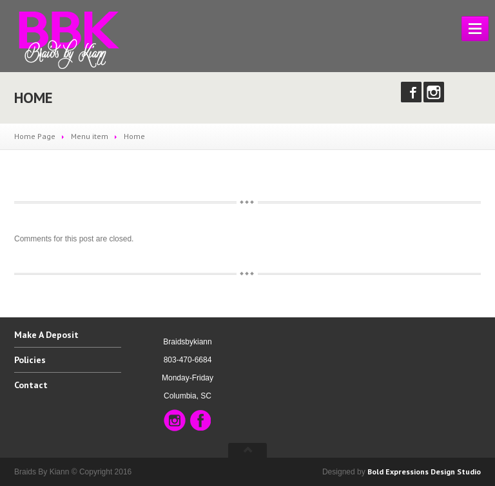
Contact (31, 385)
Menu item (89, 136)
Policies (30, 360)
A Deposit (46, 335)
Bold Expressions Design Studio (424, 471)
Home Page (34, 136)
